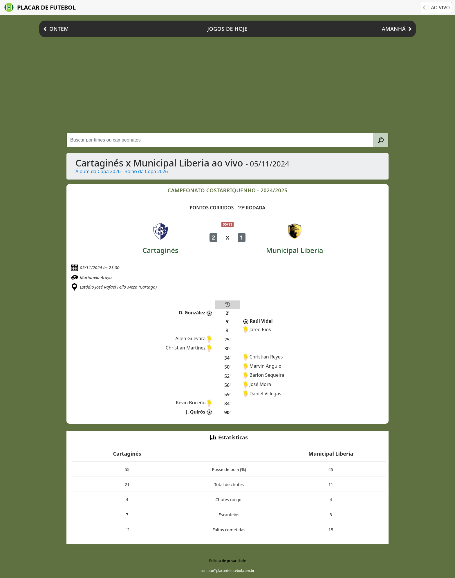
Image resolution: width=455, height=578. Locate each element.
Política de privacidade (227, 560)
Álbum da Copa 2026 (98, 171)
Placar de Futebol (40, 7)
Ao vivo (436, 7)
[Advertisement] (227, 83)
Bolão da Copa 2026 (146, 171)
